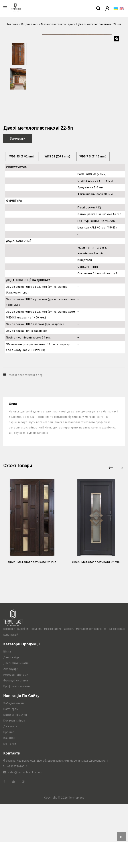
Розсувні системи (15, 712)
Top (121, 836)
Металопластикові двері (58, 24)
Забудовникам (13, 740)
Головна (12, 24)
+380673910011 (17, 804)
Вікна (7, 689)
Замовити (17, 176)
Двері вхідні (11, 695)
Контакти (9, 781)
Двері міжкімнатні (16, 700)
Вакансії (9, 775)
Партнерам (10, 746)
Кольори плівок (14, 758)
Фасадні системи (15, 718)
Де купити (10, 764)
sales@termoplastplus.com (25, 809)
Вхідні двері (29, 24)
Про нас (8, 769)
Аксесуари (10, 706)
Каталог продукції (16, 752)
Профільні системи (16, 724)
